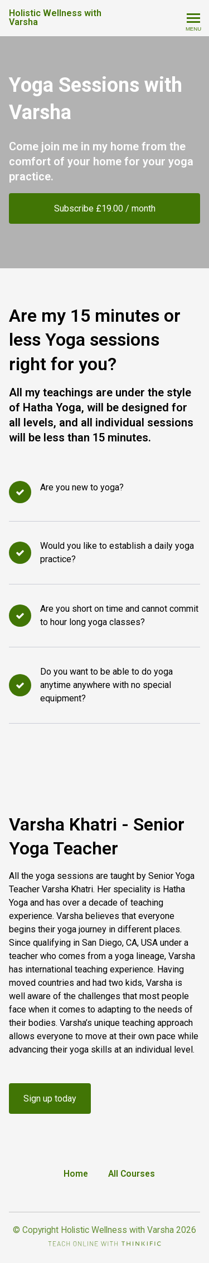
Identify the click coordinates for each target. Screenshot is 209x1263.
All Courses (131, 1173)
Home (76, 1173)
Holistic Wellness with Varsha (55, 18)
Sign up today (49, 1098)
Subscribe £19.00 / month (104, 208)
